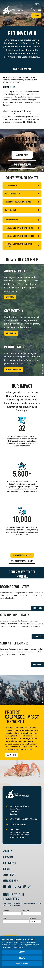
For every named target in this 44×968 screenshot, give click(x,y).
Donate (36, 15)
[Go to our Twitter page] (14, 886)
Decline (22, 958)
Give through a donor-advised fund (22, 201)
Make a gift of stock (22, 193)
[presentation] (18, 929)
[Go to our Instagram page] (9, 886)
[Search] (33, 9)
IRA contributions (22, 219)
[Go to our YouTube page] (19, 886)
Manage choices (22, 963)
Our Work (8, 857)
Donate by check (22, 185)
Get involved (25, 68)
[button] (39, 9)
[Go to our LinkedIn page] (24, 886)
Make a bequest (22, 210)
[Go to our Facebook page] (4, 886)
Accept (22, 952)
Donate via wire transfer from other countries (22, 245)
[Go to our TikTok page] (29, 886)
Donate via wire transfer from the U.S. (22, 228)
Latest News (9, 874)
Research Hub (10, 880)
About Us (7, 851)
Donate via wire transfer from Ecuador (22, 236)
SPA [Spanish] (38, 4)
